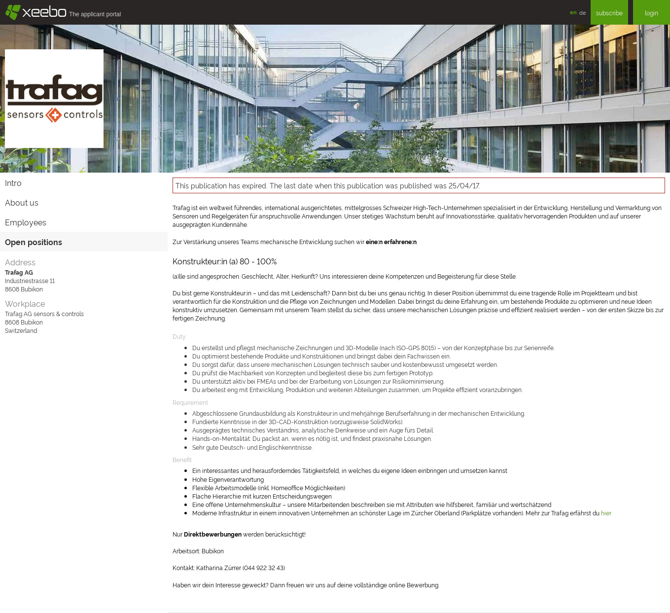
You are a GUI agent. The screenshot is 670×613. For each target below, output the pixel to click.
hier (606, 512)
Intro (13, 182)
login (651, 12)
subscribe (609, 12)
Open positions (33, 241)
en (573, 12)
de (582, 12)
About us (21, 202)
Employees (25, 221)
